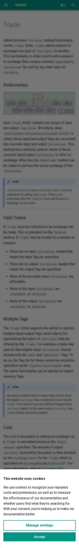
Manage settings (39, 525)
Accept (39, 537)
